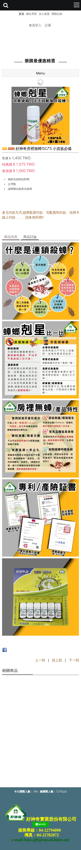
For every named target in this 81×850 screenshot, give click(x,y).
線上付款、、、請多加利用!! (23, 217)
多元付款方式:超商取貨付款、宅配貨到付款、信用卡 (40, 212)
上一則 (40, 660)
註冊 (48, 25)
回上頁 (57, 660)
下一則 (74, 660)
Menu (40, 73)
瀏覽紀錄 (57, 14)
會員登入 (35, 25)
